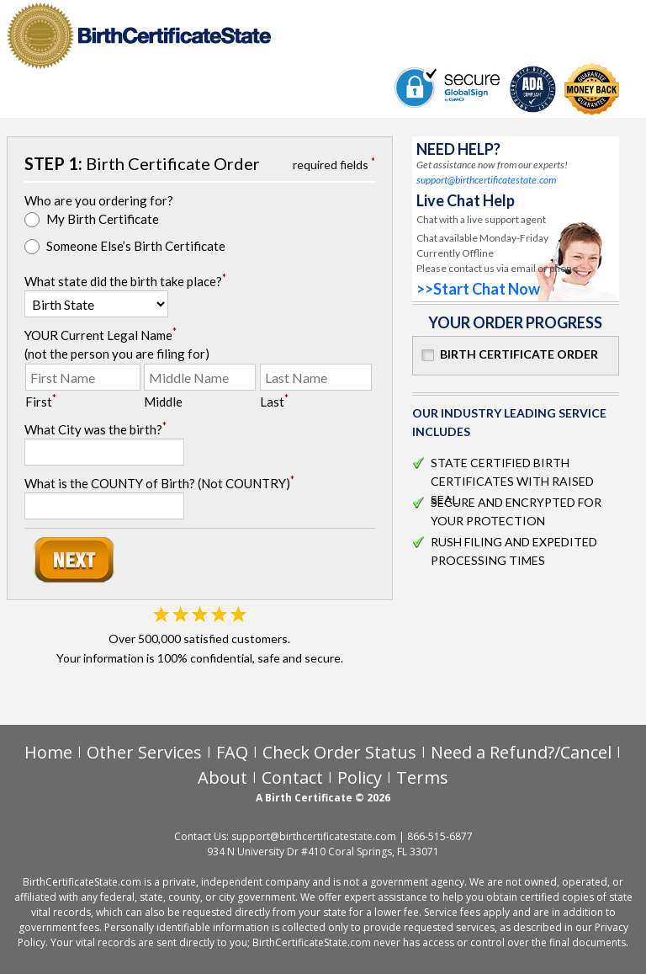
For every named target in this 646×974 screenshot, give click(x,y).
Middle (163, 401)
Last (274, 400)
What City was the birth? (95, 428)
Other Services (144, 752)
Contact (292, 777)
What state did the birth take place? (125, 280)
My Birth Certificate (102, 218)
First (40, 400)
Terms (422, 777)
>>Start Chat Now (478, 288)
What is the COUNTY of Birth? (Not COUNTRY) (159, 482)
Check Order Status (339, 752)
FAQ (232, 752)
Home (48, 752)
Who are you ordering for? (98, 200)
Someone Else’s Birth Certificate (135, 245)
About (222, 777)
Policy (359, 777)
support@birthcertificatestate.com (486, 179)
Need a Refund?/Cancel (521, 752)
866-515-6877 (440, 836)
